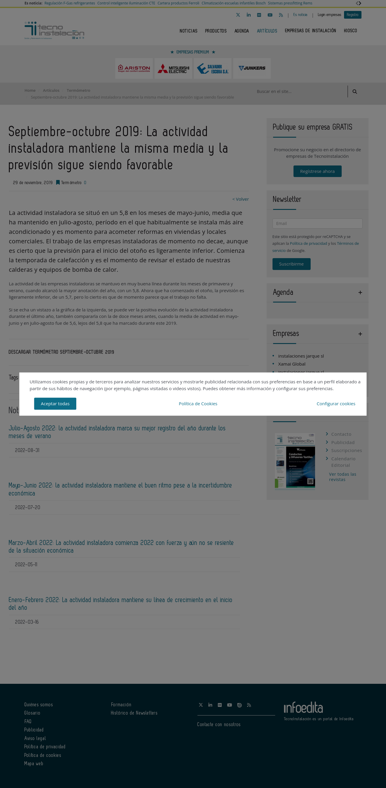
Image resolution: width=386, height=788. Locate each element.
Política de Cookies (198, 403)
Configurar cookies (336, 403)
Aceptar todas (55, 403)
